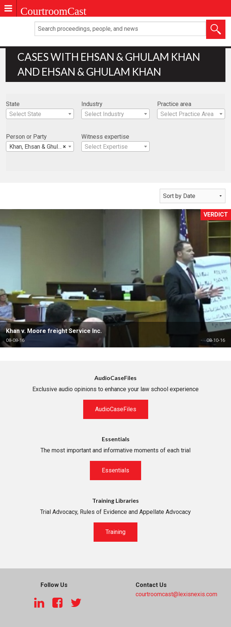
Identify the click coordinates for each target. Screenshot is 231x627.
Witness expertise (105, 136)
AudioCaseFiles (115, 409)
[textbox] (40, 114)
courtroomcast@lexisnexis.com (176, 594)
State (13, 104)
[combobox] (40, 114)
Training (115, 531)
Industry (92, 104)
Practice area (174, 104)
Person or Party (26, 136)
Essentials (115, 470)
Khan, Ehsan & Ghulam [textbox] (37, 147)
